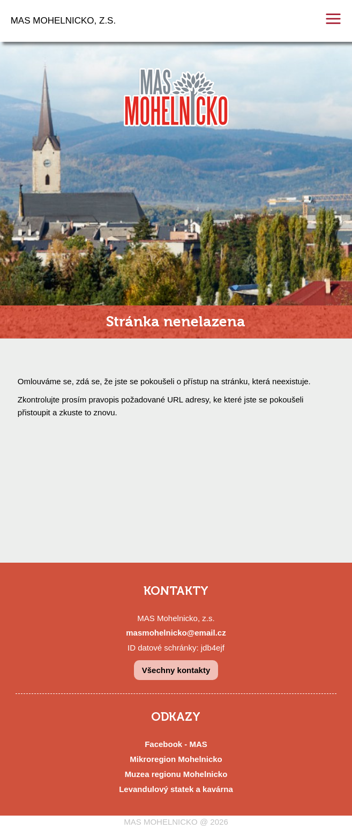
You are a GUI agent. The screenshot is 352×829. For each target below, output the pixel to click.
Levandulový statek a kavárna (176, 789)
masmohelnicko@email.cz (176, 632)
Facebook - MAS (176, 744)
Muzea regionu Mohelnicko (176, 774)
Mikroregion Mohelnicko (176, 759)
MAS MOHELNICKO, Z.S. (63, 21)
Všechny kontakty (176, 670)
